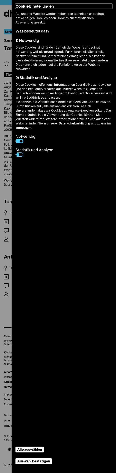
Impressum (23, 127)
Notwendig (25, 138)
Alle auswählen (29, 449)
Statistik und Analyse (34, 152)
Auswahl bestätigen (33, 461)
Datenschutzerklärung (74, 123)
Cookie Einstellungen (34, 6)
